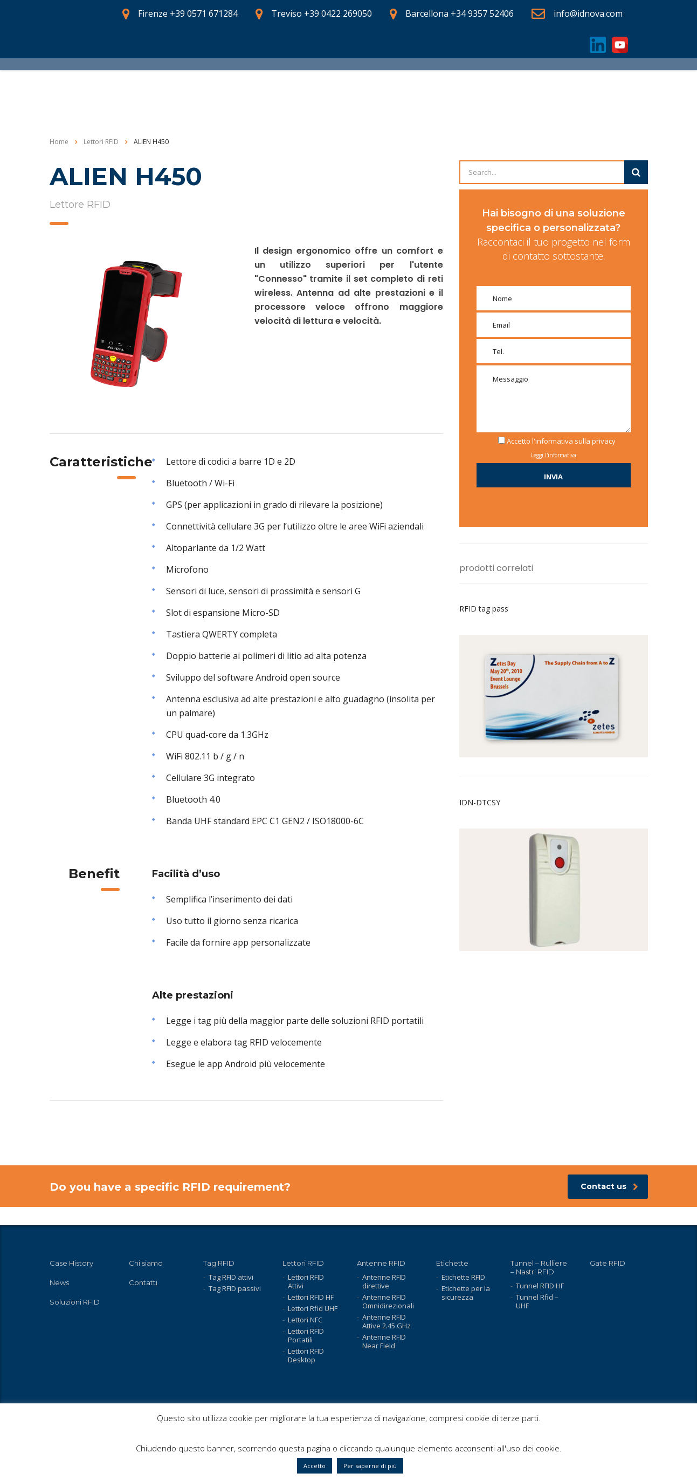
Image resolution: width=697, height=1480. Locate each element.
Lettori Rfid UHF (312, 1308)
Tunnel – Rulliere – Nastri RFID (538, 1267)
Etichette (452, 1263)
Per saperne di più (370, 1466)
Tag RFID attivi (231, 1277)
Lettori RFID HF (311, 1297)
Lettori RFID (303, 1263)
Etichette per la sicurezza (465, 1292)
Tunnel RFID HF (540, 1285)
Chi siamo (146, 1263)
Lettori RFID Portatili (306, 1335)
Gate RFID (607, 1263)
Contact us (609, 1205)
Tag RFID (218, 1263)
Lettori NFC (305, 1319)
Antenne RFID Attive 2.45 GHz (386, 1321)
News (59, 1282)
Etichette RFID (463, 1277)
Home (59, 160)
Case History (71, 1263)
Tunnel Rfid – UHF (537, 1301)
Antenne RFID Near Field (384, 1341)
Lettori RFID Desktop (306, 1355)
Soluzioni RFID (75, 1302)
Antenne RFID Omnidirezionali (388, 1301)
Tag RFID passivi (235, 1288)
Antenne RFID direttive (384, 1281)
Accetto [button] (314, 1466)
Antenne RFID (381, 1263)
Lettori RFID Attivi (306, 1281)
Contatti (143, 1282)
